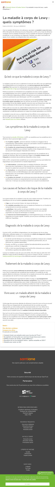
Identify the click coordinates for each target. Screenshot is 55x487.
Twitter (28, 470)
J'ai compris (27, 484)
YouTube (27, 468)
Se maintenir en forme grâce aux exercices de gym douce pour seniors (25, 337)
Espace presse (28, 455)
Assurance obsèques (28, 424)
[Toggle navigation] (53, 2)
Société (28, 452)
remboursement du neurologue (12, 256)
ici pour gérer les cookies (29, 479)
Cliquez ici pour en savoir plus (13, 479)
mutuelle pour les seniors (13, 119)
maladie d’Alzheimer (17, 137)
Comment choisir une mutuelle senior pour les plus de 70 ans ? (22, 335)
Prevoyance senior (28, 442)
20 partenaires (22, 385)
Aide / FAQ (28, 415)
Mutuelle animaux (28, 426)
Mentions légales (28, 413)
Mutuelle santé (27, 428)
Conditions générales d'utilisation (28, 409)
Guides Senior (21, 7)
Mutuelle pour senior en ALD (12, 342)
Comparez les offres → (10, 330)
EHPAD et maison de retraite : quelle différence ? (18, 339)
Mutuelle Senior (11, 7)
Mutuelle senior (28, 429)
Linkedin (27, 466)
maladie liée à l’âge (11, 89)
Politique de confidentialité (28, 411)
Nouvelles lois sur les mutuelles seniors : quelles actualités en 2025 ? (25, 340)
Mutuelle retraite (28, 441)
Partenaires (28, 453)
